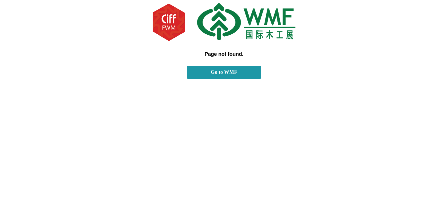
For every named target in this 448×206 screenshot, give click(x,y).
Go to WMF (224, 72)
